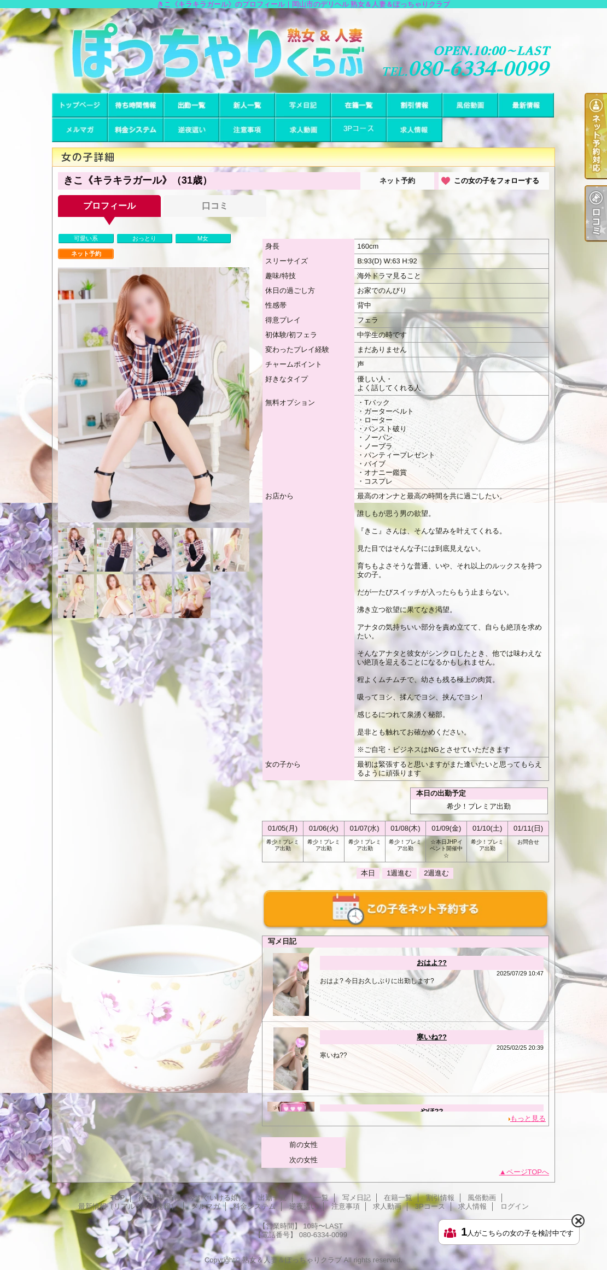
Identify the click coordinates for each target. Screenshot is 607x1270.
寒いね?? (432, 1037)
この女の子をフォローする (496, 181)
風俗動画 (470, 105)
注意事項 (247, 129)
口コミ (215, 205)
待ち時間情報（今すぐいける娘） (136, 105)
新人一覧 (247, 105)
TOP (80, 105)
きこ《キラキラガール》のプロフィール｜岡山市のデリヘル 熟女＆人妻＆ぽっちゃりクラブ (303, 50)
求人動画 (303, 129)
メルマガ (80, 129)
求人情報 (414, 129)
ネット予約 (397, 181)
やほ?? (432, 1111)
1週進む (399, 873)
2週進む (436, 873)
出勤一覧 (191, 105)
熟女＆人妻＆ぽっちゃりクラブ (292, 1260)
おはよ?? (432, 963)
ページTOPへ (528, 1172)
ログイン (514, 1206)
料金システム (136, 129)
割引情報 (414, 105)
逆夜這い (191, 129)
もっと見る (528, 1118)
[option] (153, 394)
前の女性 (303, 1144)
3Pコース (359, 129)
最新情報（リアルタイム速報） (526, 105)
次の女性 (303, 1160)
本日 (368, 873)
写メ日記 (303, 105)
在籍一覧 (359, 105)
